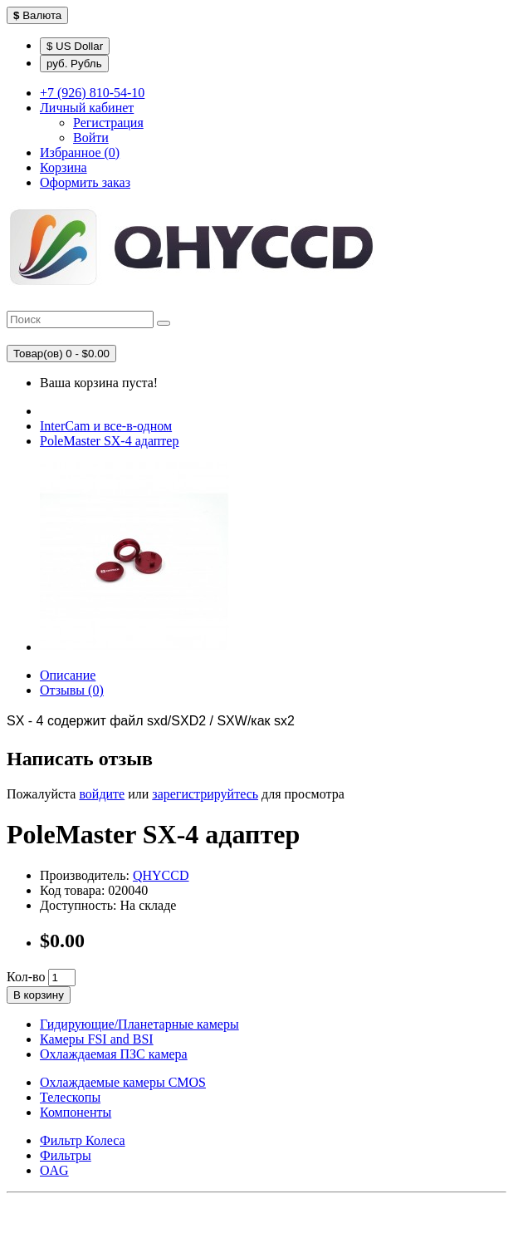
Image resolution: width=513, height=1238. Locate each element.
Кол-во (26, 977)
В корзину (38, 995)
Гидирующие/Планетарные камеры (139, 1024)
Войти (91, 137)
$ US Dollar (74, 46)
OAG (54, 1170)
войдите (102, 794)
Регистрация (108, 122)
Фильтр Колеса (82, 1140)
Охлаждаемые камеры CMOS (123, 1082)
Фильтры (65, 1155)
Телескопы (70, 1097)
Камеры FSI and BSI (97, 1039)
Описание (67, 675)
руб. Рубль (74, 63)
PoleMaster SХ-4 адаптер (109, 441)
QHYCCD (161, 875)
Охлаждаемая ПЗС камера (114, 1054)
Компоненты (75, 1112)
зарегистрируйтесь (205, 794)
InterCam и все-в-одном (106, 426)
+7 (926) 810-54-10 (92, 93)
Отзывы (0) (72, 690)
